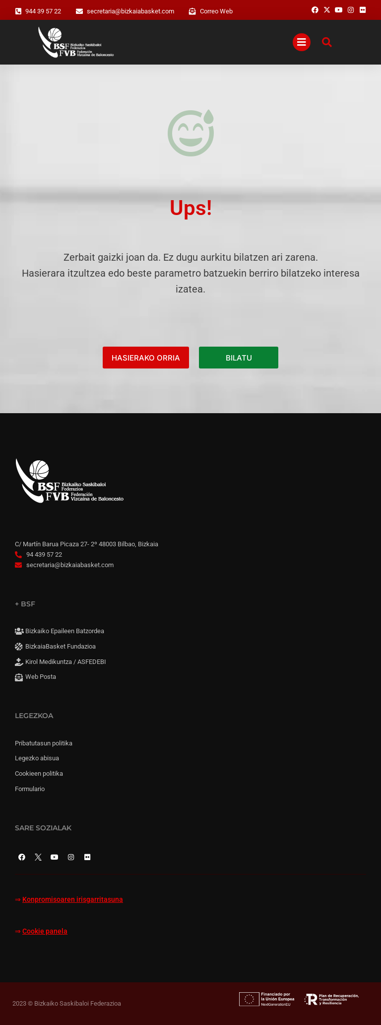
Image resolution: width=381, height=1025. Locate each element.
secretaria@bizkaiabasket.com (130, 11)
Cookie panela (44, 931)
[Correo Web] (192, 11)
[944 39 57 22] (18, 11)
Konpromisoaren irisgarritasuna (72, 899)
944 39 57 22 (43, 11)
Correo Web (216, 11)
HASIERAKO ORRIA (146, 358)
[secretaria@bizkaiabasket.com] (79, 11)
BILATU (239, 358)
